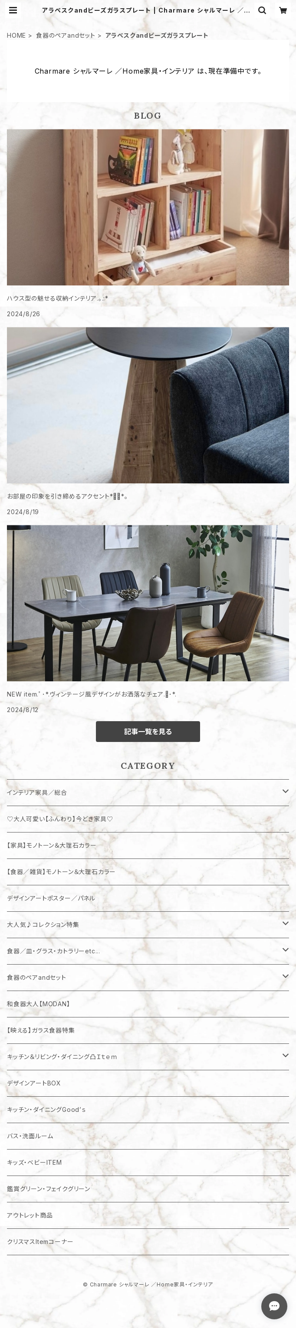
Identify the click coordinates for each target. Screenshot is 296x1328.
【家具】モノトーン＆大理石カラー (52, 845)
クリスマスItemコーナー (40, 1241)
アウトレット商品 (30, 1215)
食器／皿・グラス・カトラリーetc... (53, 951)
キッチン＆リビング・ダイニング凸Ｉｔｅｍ (62, 1056)
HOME (16, 35)
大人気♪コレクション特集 (43, 924)
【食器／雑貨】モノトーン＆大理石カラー (61, 871)
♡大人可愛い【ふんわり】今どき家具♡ (60, 819)
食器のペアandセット (65, 35)
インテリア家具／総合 (37, 792)
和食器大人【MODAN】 (38, 1003)
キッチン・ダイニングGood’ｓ (46, 1109)
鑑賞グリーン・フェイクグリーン (48, 1188)
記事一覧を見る (148, 731)
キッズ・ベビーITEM (34, 1162)
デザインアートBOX (34, 1083)
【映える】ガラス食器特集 (41, 1030)
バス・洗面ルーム (30, 1136)
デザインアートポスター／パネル (51, 898)
